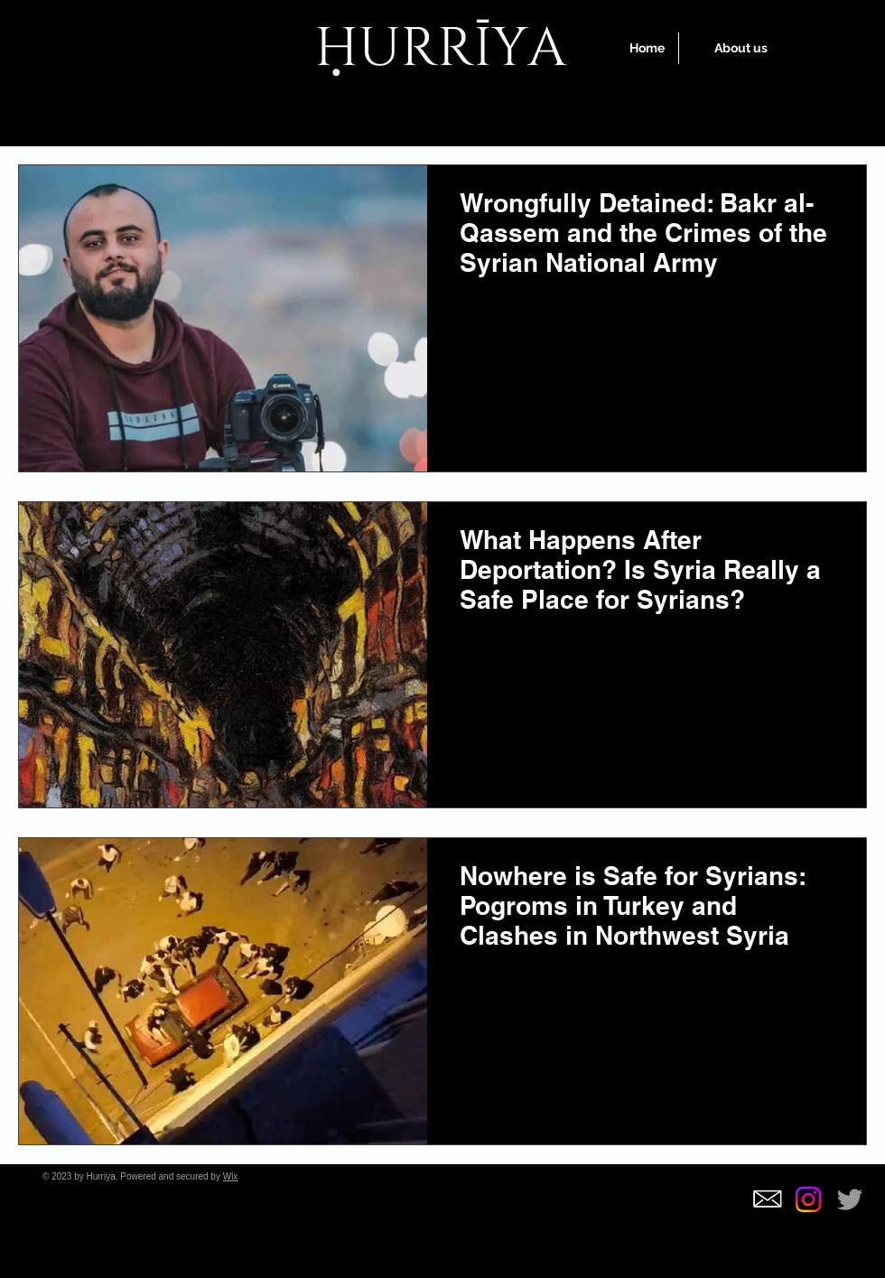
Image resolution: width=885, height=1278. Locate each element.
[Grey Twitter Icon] (850, 1199)
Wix (230, 1176)
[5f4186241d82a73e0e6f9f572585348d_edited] (767, 1199)
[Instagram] (808, 1199)
